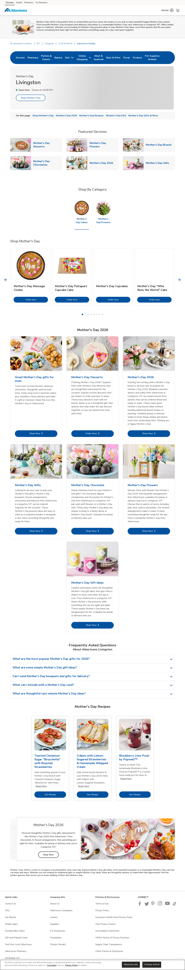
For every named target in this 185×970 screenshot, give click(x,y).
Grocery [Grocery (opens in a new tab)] (10, 2)
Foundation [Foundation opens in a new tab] (55, 937)
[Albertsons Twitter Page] (147, 905)
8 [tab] (102, 314)
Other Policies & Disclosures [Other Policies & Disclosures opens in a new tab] (109, 951)
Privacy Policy (71, 965)
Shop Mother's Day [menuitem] (43, 115)
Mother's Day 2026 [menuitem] (66, 115)
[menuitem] (20, 58)
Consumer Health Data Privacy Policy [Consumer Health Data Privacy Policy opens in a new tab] (114, 917)
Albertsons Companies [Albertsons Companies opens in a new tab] (61, 910)
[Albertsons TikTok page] (174, 905)
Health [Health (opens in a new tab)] (19, 2)
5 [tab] (94, 314)
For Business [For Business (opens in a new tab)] (41, 2)
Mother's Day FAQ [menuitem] (116, 115)
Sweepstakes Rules (15, 930)
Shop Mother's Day (30, 97)
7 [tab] (99, 314)
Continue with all (151, 964)
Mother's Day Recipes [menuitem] (91, 115)
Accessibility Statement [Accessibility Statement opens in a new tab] (107, 930)
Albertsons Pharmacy (15, 951)
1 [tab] (82, 314)
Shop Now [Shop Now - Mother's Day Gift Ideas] (100, 625)
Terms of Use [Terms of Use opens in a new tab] (102, 903)
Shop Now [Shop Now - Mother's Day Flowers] (156, 531)
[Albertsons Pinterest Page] (153, 905)
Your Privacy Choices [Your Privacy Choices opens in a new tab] (105, 924)
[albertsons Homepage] (16, 10)
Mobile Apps (11, 924)
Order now (36, 299)
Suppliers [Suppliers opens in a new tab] (54, 924)
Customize (52, 965)
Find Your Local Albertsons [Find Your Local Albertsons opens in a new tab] (18, 944)
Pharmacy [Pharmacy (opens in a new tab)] (28, 2)
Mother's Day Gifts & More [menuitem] (143, 115)
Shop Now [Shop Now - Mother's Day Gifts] (43, 531)
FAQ (7, 910)
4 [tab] (91, 314)
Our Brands (10, 917)
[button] (167, 10)
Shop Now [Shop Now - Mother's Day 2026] (156, 433)
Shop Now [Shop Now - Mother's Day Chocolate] (100, 531)
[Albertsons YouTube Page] (167, 905)
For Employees (57, 930)
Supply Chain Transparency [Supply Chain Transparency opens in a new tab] (108, 944)
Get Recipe (55, 794)
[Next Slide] (179, 279)
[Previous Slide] (6, 279)
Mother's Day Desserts (47, 144)
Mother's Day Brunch (160, 145)
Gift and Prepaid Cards (16, 937)
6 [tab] (97, 314)
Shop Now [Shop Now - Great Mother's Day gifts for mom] (43, 433)
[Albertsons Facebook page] (140, 905)
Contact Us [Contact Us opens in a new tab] (10, 903)
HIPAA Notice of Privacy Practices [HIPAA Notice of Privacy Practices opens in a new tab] (112, 937)
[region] (92, 965)
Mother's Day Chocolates (47, 163)
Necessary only (131, 964)
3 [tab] (88, 314)
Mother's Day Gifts (158, 163)
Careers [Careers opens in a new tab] (54, 917)
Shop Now (51, 854)
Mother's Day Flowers (104, 144)
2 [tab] (85, 314)
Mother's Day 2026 (102, 163)
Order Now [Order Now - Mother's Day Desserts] (100, 433)
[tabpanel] (30, 277)
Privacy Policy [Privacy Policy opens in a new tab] (102, 910)
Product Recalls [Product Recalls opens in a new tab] (58, 944)
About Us (55, 903)
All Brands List (12, 958)
